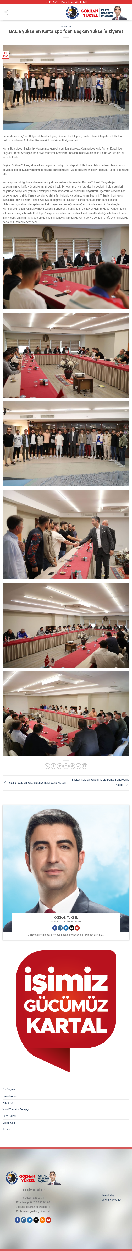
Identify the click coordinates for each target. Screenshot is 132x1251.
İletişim (7, 1129)
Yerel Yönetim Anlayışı (16, 1109)
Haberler (8, 1102)
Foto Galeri (9, 1116)
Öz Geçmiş (9, 1089)
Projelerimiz (10, 1096)
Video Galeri (10, 1122)
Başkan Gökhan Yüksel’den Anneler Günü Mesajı (34, 782)
